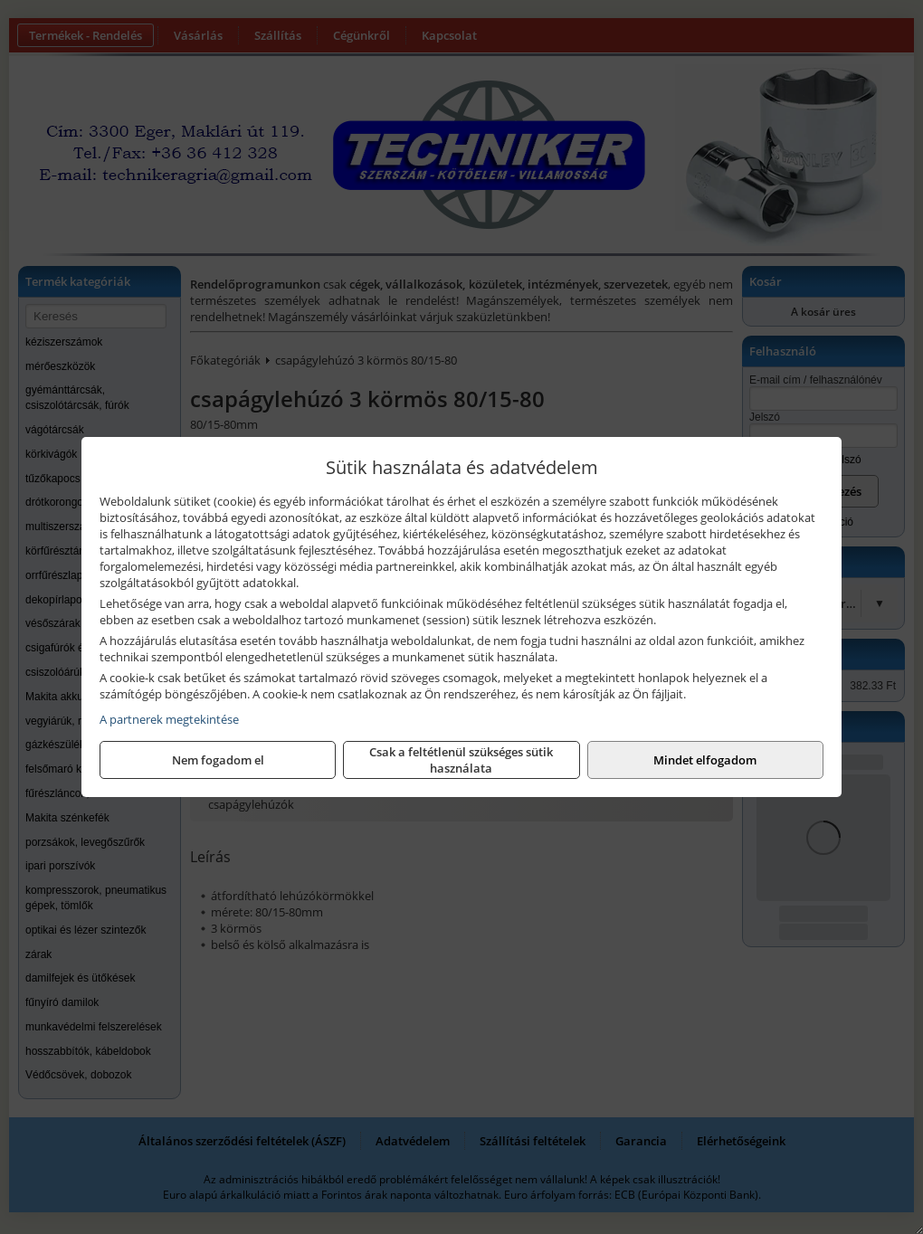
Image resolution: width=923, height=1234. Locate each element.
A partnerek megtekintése (169, 719)
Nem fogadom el (218, 760)
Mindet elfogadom (704, 760)
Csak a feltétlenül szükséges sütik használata (461, 760)
